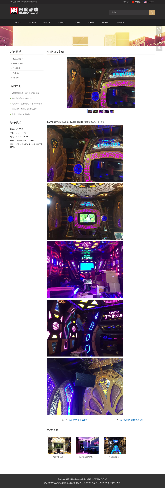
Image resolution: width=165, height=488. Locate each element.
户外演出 (16, 73)
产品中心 (32, 23)
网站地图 (104, 479)
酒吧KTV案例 (18, 64)
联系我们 (105, 23)
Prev (70, 83)
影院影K (16, 78)
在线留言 (91, 23)
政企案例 (16, 68)
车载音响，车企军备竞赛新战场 (24, 109)
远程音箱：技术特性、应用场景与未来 (27, 104)
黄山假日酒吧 (114, 457)
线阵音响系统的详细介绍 (22, 98)
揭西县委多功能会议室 (78, 420)
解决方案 (47, 23)
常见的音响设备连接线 (21, 114)
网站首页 (17, 23)
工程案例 (76, 23)
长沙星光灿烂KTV (86, 457)
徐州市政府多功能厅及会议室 (131, 420)
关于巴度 (120, 23)
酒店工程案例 (18, 59)
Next (132, 83)
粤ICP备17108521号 (114, 483)
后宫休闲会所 (58, 457)
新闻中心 (61, 23)
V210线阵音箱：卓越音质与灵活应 (25, 93)
